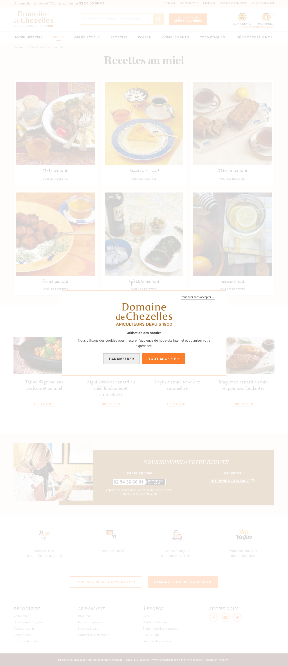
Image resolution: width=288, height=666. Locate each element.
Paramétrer (121, 359)
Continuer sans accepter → (198, 297)
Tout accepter (163, 359)
